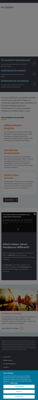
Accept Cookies (19, 396)
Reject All (19, 391)
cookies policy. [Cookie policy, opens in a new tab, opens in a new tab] (14, 383)
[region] (19, 385)
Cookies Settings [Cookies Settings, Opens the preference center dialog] (19, 386)
